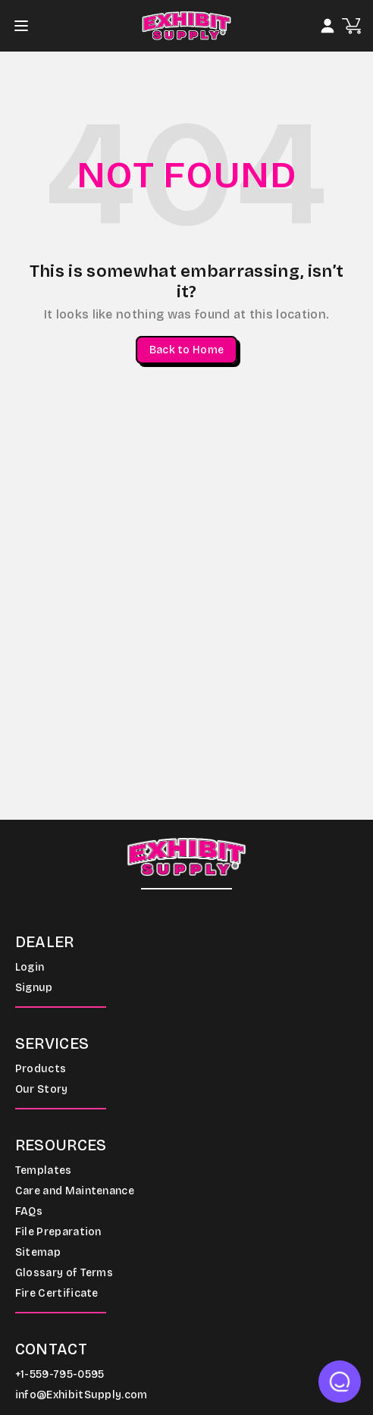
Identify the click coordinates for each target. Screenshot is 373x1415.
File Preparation (58, 1231)
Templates (43, 1170)
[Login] (327, 25)
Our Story (41, 1089)
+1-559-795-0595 (60, 1374)
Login (30, 967)
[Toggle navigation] (25, 26)
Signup (34, 987)
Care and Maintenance (74, 1190)
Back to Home (186, 350)
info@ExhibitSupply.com (81, 1394)
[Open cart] (351, 26)
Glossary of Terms (64, 1272)
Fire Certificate (57, 1293)
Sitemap (38, 1252)
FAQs (28, 1211)
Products (41, 1068)
